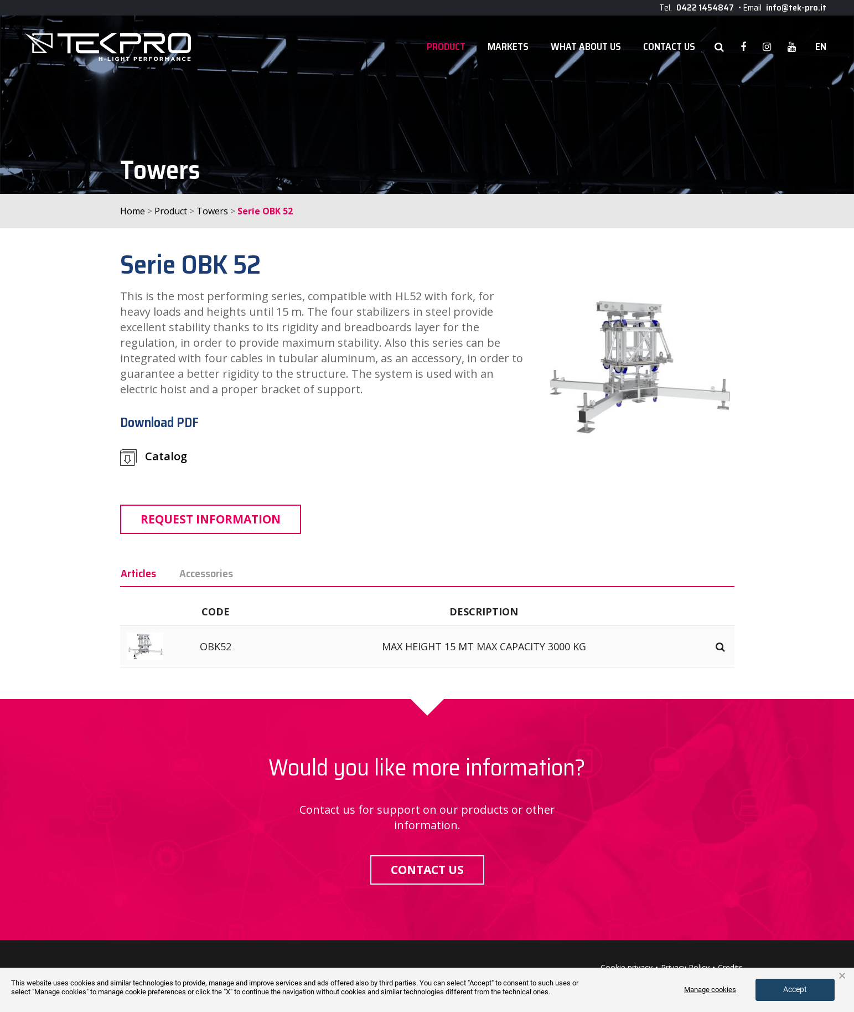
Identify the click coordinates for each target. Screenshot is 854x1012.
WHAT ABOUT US (586, 47)
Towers (212, 211)
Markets (508, 47)
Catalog (153, 457)
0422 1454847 (705, 7)
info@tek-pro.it (796, 7)
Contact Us (669, 47)
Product (446, 47)
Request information (211, 519)
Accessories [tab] (206, 573)
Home (132, 211)
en (820, 47)
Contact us (427, 869)
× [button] (842, 976)
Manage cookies (710, 989)
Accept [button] (795, 989)
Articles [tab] (138, 573)
